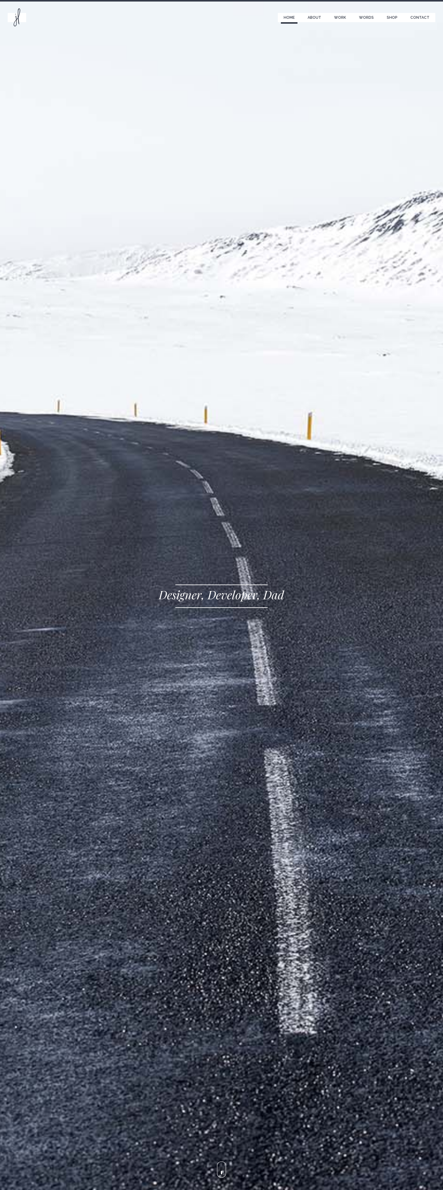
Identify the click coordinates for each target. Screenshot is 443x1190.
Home (289, 17)
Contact (419, 17)
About (314, 17)
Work (340, 17)
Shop (392, 17)
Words (366, 17)
